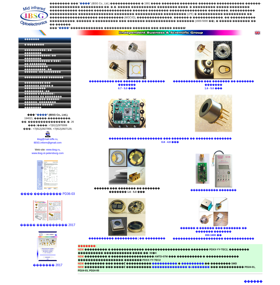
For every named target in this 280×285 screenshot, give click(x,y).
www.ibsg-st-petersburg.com (48, 153)
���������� (164, 263)
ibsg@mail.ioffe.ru (47, 139)
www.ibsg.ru (53, 149)
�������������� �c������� (181, 267)
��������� (192, 263)
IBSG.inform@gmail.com (47, 142)
